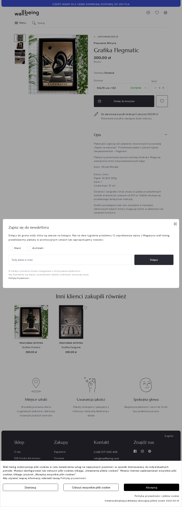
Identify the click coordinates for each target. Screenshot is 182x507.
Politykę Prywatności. (19, 278)
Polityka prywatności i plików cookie (157, 496)
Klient (17, 248)
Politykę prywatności (73, 478)
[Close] (175, 224)
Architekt (38, 248)
